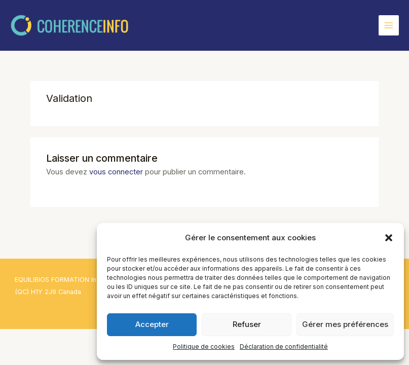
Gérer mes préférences (345, 324)
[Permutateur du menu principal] (389, 25)
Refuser (247, 324)
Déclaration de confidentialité (284, 346)
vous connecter (116, 171)
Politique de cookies (204, 346)
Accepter (152, 324)
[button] (389, 238)
